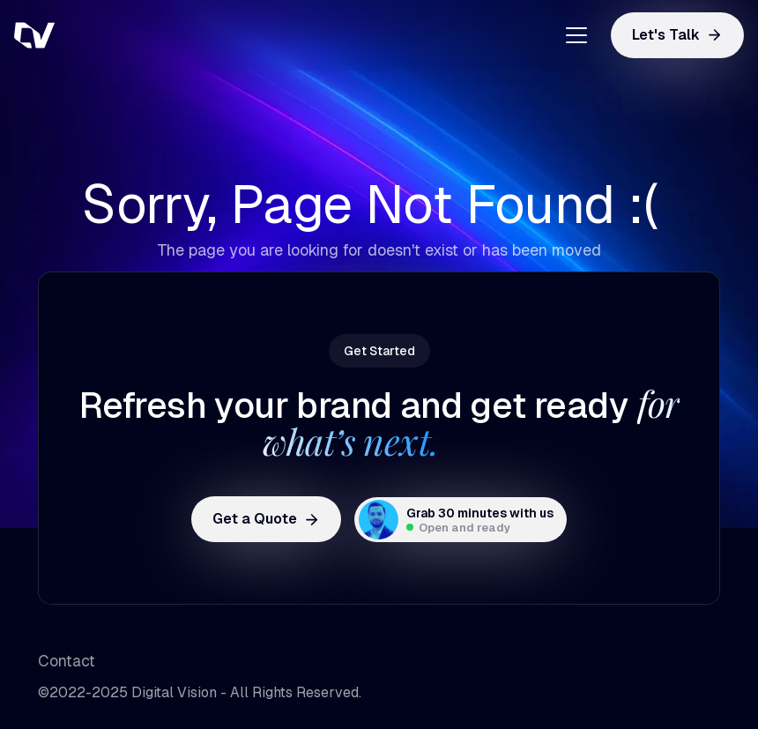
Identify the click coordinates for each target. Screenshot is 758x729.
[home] (102, 35)
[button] (570, 35)
